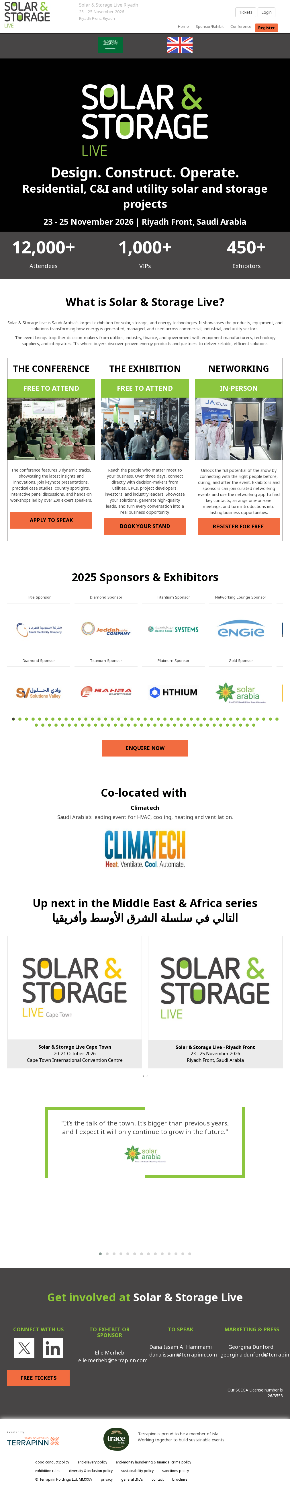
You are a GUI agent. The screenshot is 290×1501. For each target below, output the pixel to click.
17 (118, 719)
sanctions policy (175, 1470)
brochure (179, 1479)
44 (49, 725)
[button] (100, 1254)
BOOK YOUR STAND (145, 526)
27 (184, 719)
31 (211, 719)
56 (128, 725)
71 (227, 725)
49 (82, 725)
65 (187, 725)
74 (247, 725)
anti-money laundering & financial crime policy (153, 1462)
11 (79, 719)
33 (224, 719)
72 (234, 725)
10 (72, 719)
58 (141, 725)
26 (178, 719)
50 (89, 725)
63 (174, 725)
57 (135, 725)
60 (154, 725)
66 (194, 725)
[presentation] (143, 1075)
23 (158, 719)
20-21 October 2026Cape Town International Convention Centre (75, 1053)
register (266, 27)
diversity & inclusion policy (91, 1470)
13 (92, 719)
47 (69, 725)
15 (105, 719)
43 (42, 725)
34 (230, 719)
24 (164, 719)
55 (122, 725)
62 (168, 725)
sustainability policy (137, 1470)
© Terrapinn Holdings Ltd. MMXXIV (63, 1479)
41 (277, 719)
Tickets (245, 12)
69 (214, 725)
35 (237, 719)
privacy (107, 1479)
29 (197, 719)
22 (151, 719)
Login (266, 12)
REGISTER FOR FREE (238, 526)
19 (132, 719)
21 (145, 719)
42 (36, 725)
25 (171, 719)
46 (62, 725)
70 (220, 725)
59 (148, 725)
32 (217, 719)
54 (115, 725)
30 (204, 719)
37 (250, 719)
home (183, 26)
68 (207, 725)
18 (125, 719)
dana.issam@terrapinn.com (183, 1354)
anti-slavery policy (92, 1462)
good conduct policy (52, 1462)
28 (191, 719)
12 (85, 719)
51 (95, 725)
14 (99, 719)
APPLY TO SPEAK (51, 520)
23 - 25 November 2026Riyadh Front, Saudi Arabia (215, 1054)
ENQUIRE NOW (145, 747)
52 (102, 725)
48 (75, 725)
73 (240, 725)
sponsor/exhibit (210, 26)
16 (112, 719)
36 (244, 719)
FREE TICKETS (38, 1377)
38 (257, 719)
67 (201, 725)
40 (270, 719)
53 (108, 725)
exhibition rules (47, 1470)
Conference (240, 26)
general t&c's (132, 1479)
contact (158, 1479)
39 (263, 719)
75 (253, 725)
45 (56, 725)
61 (161, 725)
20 (138, 719)
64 (181, 725)
